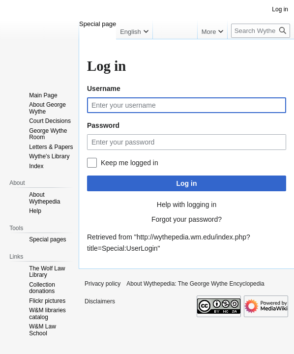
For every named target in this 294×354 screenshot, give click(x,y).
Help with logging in (186, 204)
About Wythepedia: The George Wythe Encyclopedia (195, 283)
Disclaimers (100, 301)
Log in (186, 183)
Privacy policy (102, 283)
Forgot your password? (186, 219)
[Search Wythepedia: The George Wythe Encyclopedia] (260, 31)
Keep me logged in (129, 163)
